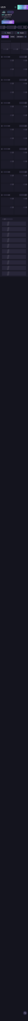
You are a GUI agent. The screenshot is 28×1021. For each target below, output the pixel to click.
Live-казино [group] (20, 36)
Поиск (7, 33)
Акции (20, 33)
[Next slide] (25, 37)
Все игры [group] (5, 36)
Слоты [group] (12, 36)
